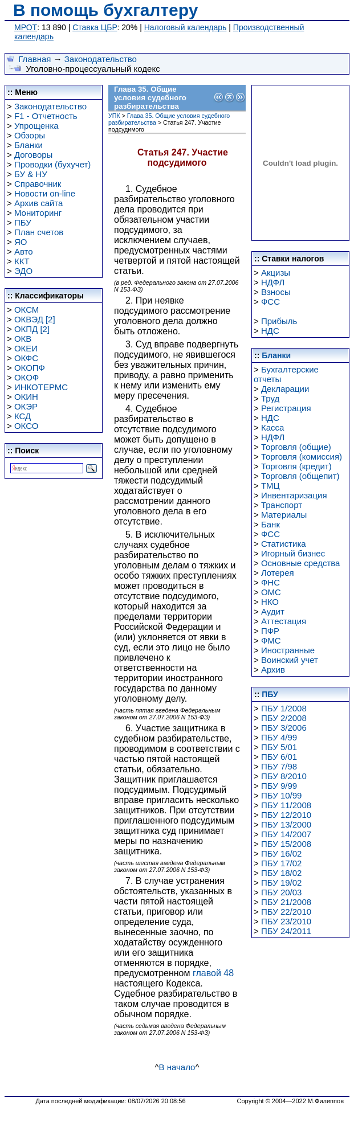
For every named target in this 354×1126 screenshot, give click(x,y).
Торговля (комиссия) (301, 456)
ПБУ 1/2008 (284, 708)
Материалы (284, 514)
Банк (270, 524)
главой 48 (213, 973)
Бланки (28, 145)
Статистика (283, 543)
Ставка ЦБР (94, 27)
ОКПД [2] (32, 329)
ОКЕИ (26, 348)
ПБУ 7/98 (279, 766)
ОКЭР (26, 406)
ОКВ (22, 338)
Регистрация (286, 408)
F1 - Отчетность (46, 116)
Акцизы (275, 272)
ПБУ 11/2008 (286, 805)
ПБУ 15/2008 (286, 844)
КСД (22, 416)
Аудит (272, 611)
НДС (270, 330)
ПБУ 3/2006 (284, 727)
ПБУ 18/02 (281, 873)
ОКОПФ (29, 367)
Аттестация (283, 621)
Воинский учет (289, 660)
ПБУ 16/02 (281, 853)
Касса (272, 427)
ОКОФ (26, 377)
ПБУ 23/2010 (286, 921)
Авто (23, 251)
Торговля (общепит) (300, 476)
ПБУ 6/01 (279, 756)
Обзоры (29, 135)
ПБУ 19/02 (281, 882)
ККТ (22, 261)
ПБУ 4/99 (279, 737)
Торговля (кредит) (296, 466)
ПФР (270, 631)
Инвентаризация (294, 495)
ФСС (270, 301)
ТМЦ (270, 485)
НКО (270, 602)
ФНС (270, 582)
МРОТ (25, 27)
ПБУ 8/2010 (284, 776)
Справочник (38, 184)
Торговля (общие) (296, 447)
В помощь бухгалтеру (105, 10)
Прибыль (279, 321)
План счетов (38, 232)
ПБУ (22, 222)
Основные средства (300, 563)
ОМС (271, 592)
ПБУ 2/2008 (284, 718)
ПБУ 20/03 (281, 892)
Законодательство (100, 59)
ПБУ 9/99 (279, 786)
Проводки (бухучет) (52, 164)
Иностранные (288, 650)
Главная (34, 59)
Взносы (276, 292)
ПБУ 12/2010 (286, 815)
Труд (270, 398)
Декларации (285, 389)
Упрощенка (36, 125)
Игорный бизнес (293, 553)
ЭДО (23, 271)
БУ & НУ (30, 174)
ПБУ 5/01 (279, 747)
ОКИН (26, 397)
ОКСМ (26, 309)
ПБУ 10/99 (281, 795)
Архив (273, 669)
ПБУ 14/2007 (286, 834)
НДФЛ (272, 282)
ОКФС (26, 358)
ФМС (271, 640)
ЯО (20, 242)
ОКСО (26, 426)
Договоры (33, 154)
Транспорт (281, 505)
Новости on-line (44, 193)
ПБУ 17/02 (281, 863)
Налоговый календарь (185, 27)
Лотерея (277, 573)
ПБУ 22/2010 (286, 911)
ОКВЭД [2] (34, 319)
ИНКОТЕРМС (41, 387)
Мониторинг (38, 213)
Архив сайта (38, 203)
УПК (114, 115)
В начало (177, 1067)
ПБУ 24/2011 (286, 931)
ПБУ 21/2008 (286, 902)
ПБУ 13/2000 (286, 824)
